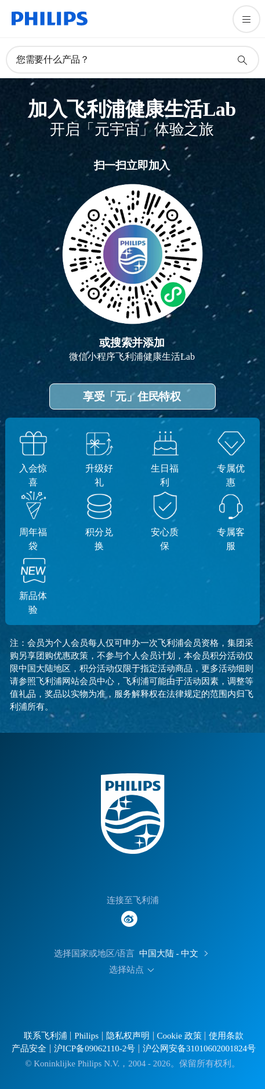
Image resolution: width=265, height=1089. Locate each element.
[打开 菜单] (246, 19)
